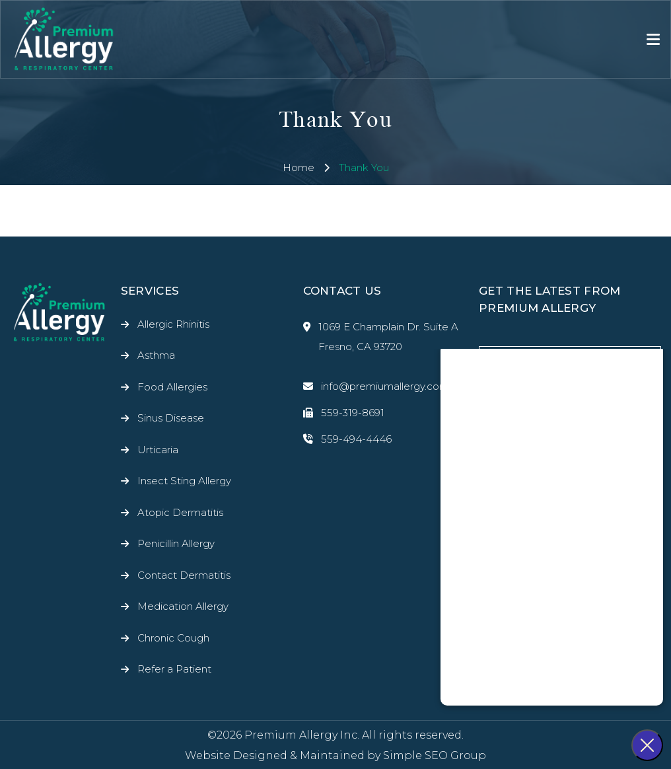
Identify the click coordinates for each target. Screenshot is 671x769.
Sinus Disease (170, 418)
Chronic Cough (173, 638)
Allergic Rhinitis (173, 324)
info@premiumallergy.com (376, 386)
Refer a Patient (174, 669)
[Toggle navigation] (653, 39)
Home (298, 167)
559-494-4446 (347, 439)
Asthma (156, 355)
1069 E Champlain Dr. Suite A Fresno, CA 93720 (380, 337)
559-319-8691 (343, 413)
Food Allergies (172, 387)
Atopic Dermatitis (180, 512)
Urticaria (157, 449)
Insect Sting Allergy (184, 480)
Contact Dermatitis (183, 575)
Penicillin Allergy (176, 543)
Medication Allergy (183, 606)
